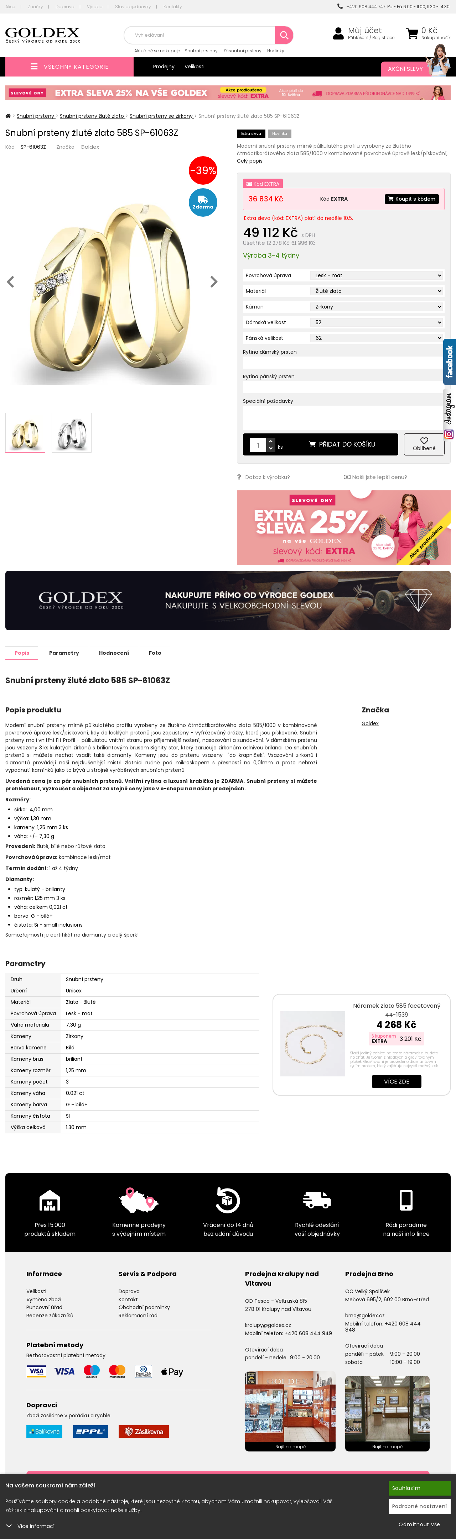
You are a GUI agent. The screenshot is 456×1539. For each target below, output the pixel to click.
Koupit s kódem (411, 198)
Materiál (256, 291)
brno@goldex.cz (365, 1315)
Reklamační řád (138, 1315)
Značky (35, 7)
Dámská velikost (266, 322)
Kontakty (173, 7)
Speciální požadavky (268, 401)
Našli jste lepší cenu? (375, 477)
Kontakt (128, 1299)
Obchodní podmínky (144, 1307)
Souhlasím (406, 1488)
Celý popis (250, 160)
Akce (10, 7)
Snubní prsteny (201, 51)
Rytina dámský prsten (270, 351)
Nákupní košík (436, 37)
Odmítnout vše (419, 1524)
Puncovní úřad (44, 1307)
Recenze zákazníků (49, 1315)
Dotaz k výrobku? (263, 477)
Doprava (65, 7)
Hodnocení (115, 652)
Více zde (396, 1081)
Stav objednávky (133, 7)
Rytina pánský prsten (269, 376)
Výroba (95, 7)
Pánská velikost (264, 338)
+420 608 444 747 (361, 7)
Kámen (255, 306)
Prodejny (164, 66)
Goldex (90, 147)
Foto (156, 652)
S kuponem (384, 1036)
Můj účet (365, 30)
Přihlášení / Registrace (371, 37)
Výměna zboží (43, 1299)
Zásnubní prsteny (242, 51)
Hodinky (275, 51)
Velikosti (194, 66)
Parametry (64, 652)
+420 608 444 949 (308, 1333)
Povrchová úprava (268, 275)
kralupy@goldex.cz (268, 1324)
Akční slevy (412, 69)
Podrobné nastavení (419, 1506)
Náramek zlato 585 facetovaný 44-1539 (396, 1009)
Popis (22, 652)
